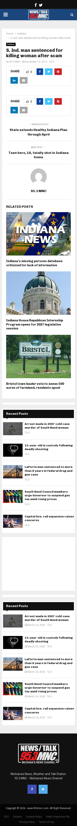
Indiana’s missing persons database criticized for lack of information (34, 263)
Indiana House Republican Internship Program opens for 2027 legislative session (34, 324)
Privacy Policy (27, 822)
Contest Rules (34, 816)
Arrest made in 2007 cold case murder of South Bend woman (47, 425)
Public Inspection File (58, 816)
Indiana (11, 44)
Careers (17, 816)
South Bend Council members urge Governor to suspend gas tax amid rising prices (47, 495)
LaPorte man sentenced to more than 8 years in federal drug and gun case (48, 470)
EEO (6, 816)
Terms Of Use (46, 822)
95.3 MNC (14, 61)
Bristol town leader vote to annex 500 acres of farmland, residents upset (35, 386)
